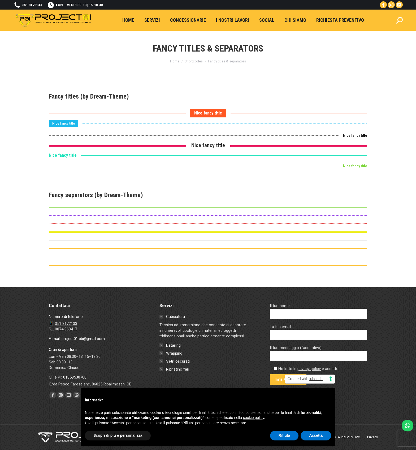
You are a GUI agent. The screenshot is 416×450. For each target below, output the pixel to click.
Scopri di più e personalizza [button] (117, 435)
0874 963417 (66, 329)
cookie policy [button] (253, 417)
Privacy (372, 437)
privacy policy (309, 368)
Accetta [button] (316, 435)
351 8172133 (27, 4)
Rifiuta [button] (284, 435)
